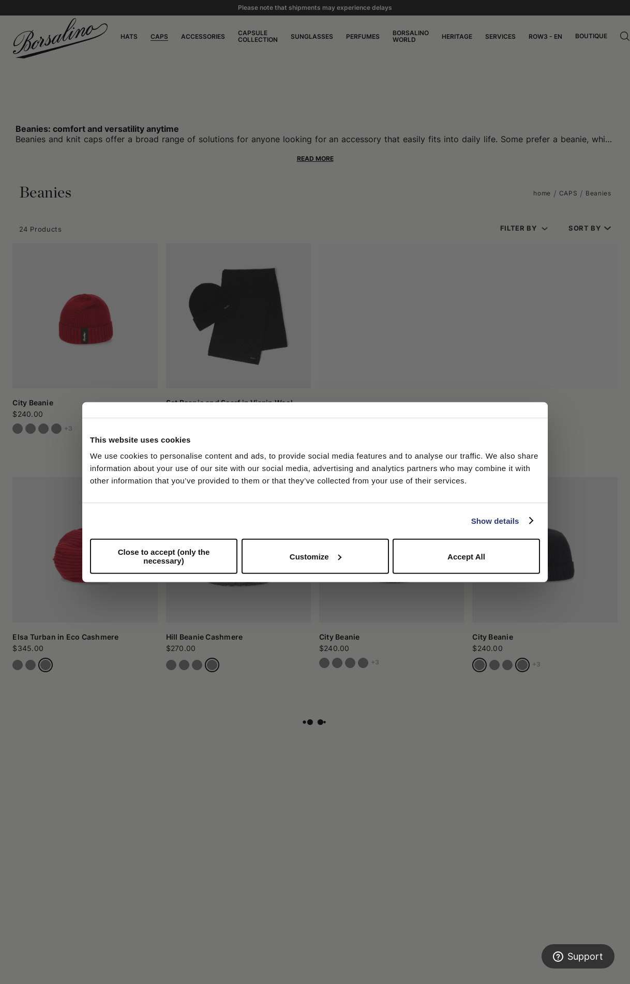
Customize (315, 556)
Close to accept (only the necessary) (164, 556)
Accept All (466, 556)
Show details (495, 520)
